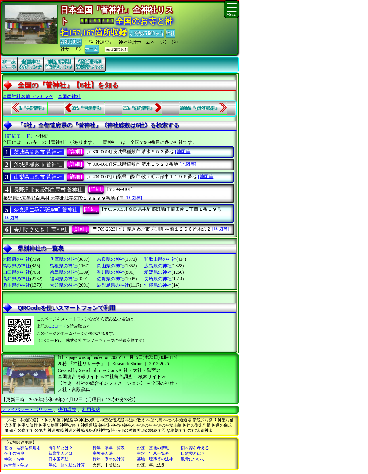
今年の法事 (14, 453)
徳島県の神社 (63, 272)
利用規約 (91, 409)
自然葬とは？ (193, 453)
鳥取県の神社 (16, 265)
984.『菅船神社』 (87, 108)
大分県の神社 (63, 285)
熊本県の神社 (16, 285)
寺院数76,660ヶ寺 (146, 33)
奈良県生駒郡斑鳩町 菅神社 (45, 209)
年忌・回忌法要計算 (67, 465)
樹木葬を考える (195, 448)
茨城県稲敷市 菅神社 (38, 152)
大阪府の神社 (16, 259)
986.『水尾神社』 (138, 108)
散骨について (193, 459)
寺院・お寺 (14, 459)
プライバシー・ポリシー (27, 409)
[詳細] (75, 151)
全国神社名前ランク (30, 64)
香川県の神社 (110, 272)
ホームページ (9, 64)
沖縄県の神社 (158, 285)
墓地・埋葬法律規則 (22, 448)
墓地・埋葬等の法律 (155, 459)
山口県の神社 (16, 272)
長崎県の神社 (158, 278)
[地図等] (183, 151)
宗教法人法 (103, 453)
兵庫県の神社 (63, 259)
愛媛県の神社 (158, 272)
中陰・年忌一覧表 (153, 453)
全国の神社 (69, 96)
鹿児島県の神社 (113, 285)
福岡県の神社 (63, 278)
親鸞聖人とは (61, 453)
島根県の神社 (63, 265)
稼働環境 (67, 409)
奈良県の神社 (110, 259)
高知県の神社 (16, 278)
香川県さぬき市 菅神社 (40, 229)
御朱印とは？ (61, 448)
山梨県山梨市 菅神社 (38, 177)
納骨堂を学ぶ (16, 465)
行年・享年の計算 (109, 459)
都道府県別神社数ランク (90, 64)
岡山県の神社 (110, 265)
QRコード (57, 326)
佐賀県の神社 (110, 278)
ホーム (92, 48)
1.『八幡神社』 (33, 108)
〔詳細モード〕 (19, 136)
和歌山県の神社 (160, 259)
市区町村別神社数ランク (59, 64)
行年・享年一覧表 (109, 448)
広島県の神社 (158, 265)
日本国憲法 (59, 459)
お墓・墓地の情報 (153, 448)
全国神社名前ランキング (28, 96)
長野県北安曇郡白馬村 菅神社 (48, 190)
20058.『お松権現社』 (200, 108)
